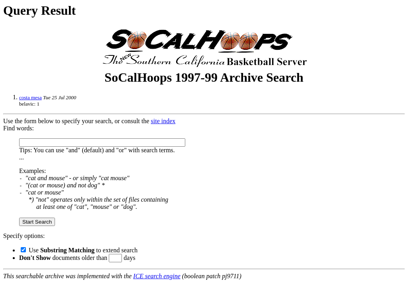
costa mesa (30, 97)
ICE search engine (156, 276)
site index (163, 121)
